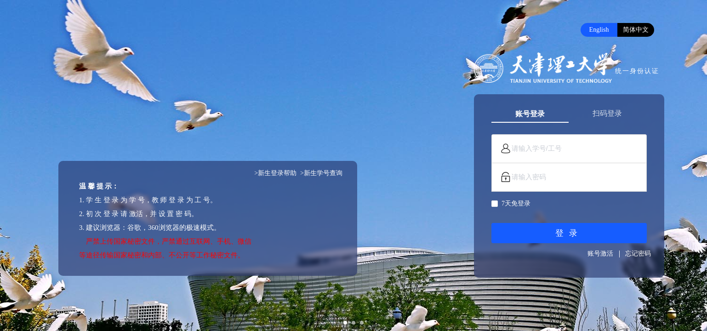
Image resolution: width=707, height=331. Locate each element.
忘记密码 (638, 253)
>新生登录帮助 (275, 173)
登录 (569, 233)
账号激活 (600, 253)
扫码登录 (607, 113)
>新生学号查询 (321, 173)
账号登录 (530, 113)
